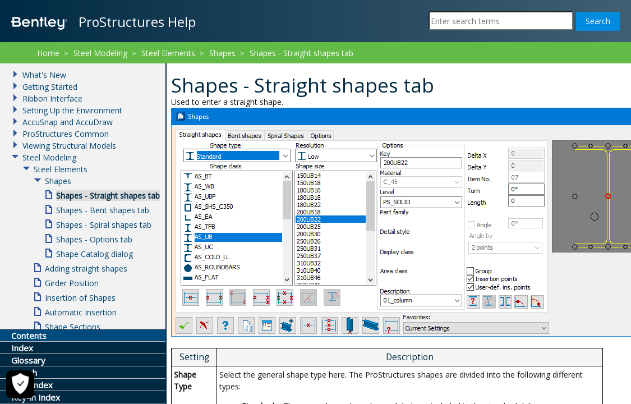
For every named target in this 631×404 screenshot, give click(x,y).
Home (48, 53)
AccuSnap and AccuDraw (67, 122)
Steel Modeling (100, 53)
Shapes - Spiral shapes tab (103, 224)
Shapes (222, 53)
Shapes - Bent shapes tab (102, 210)
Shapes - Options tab (94, 239)
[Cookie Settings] (20, 384)
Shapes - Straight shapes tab (301, 53)
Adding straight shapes (86, 268)
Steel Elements (168, 53)
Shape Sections (72, 327)
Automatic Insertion (81, 312)
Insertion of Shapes (80, 297)
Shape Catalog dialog (94, 254)
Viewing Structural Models (69, 145)
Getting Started (49, 86)
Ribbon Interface (52, 98)
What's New (44, 75)
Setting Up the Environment (72, 110)
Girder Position (72, 283)
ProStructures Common (65, 133)
